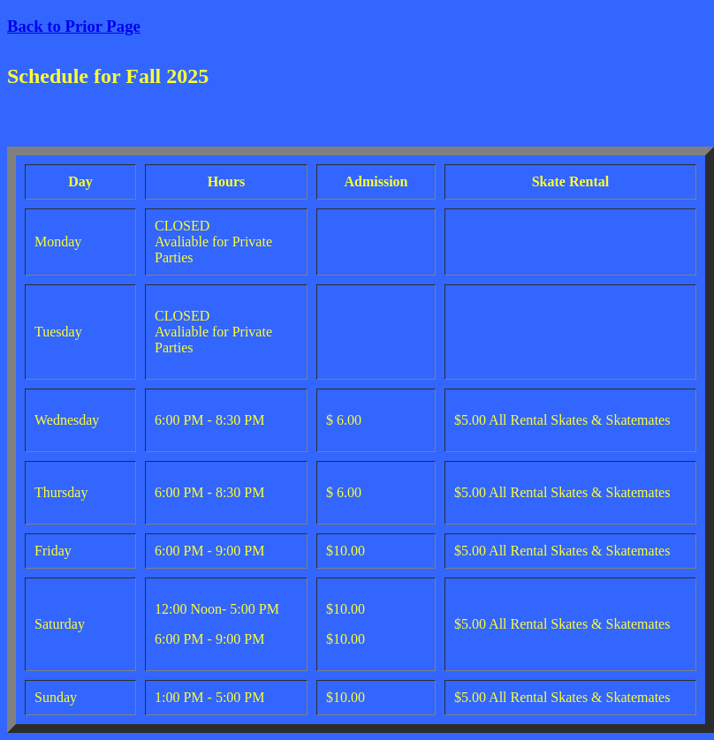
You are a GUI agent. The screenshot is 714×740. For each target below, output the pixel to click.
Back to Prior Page (74, 26)
